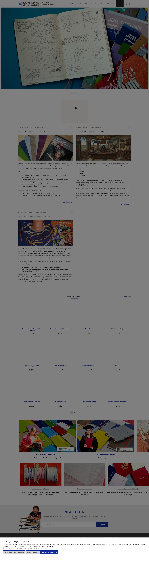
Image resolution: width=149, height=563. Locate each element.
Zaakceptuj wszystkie (49, 552)
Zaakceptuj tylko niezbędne (14, 552)
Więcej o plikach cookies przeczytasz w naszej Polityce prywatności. (24, 548)
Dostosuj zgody (32, 552)
